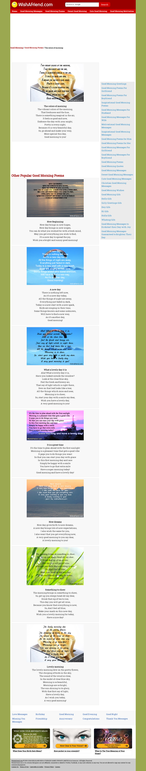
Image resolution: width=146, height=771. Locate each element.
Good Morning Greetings (114, 83)
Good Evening (90, 714)
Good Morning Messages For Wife (116, 119)
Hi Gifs (105, 211)
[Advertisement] (73, 30)
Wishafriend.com (17, 761)
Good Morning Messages (31, 11)
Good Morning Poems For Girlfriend (114, 89)
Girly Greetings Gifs (112, 203)
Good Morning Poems (55, 11)
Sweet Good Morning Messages (117, 174)
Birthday (40, 714)
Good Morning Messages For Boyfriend (116, 156)
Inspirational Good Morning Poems (116, 104)
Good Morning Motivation (122, 11)
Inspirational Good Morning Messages (116, 133)
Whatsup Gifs (108, 219)
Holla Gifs (107, 215)
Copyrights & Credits (36, 767)
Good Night (112, 714)
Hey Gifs (106, 207)
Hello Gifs (107, 198)
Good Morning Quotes (112, 166)
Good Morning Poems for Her (116, 143)
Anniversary (65, 718)
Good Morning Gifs (111, 194)
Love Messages (19, 714)
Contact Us (15, 767)
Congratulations (91, 718)
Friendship (41, 718)
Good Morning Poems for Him (117, 139)
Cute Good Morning (98, 11)
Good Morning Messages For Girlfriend (116, 149)
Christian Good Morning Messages (114, 184)
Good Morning (16, 48)
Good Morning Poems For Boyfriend (114, 97)
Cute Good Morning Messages (116, 178)
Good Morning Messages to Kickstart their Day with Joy (116, 225)
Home (14, 11)
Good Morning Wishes (113, 190)
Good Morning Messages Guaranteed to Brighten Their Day (117, 234)
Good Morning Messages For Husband (116, 111)
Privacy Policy (49, 767)
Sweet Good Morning (77, 11)
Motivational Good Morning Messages (116, 126)
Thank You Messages (117, 718)
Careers (57, 767)
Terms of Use (24, 767)
